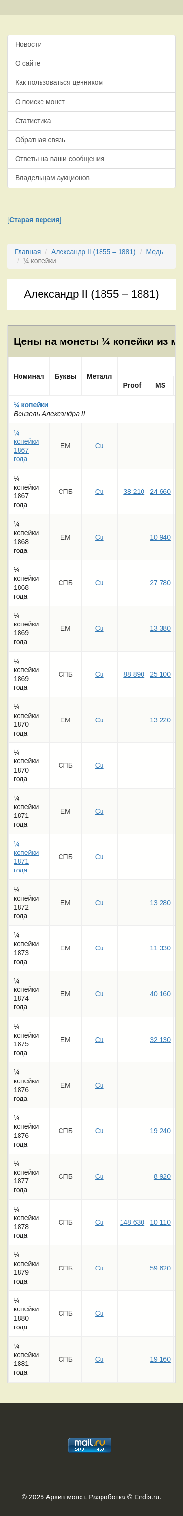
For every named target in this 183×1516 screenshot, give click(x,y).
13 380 (160, 628)
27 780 (160, 583)
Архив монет (65, 1497)
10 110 (160, 1222)
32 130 (160, 1039)
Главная (28, 252)
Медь (154, 252)
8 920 (162, 1176)
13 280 (160, 903)
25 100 (160, 674)
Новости (28, 44)
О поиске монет (40, 102)
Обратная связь (40, 140)
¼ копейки (31, 405)
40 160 (160, 994)
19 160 (160, 1359)
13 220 (160, 720)
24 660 (160, 491)
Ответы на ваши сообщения (59, 159)
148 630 (132, 1222)
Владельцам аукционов (52, 178)
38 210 (133, 491)
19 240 (160, 1131)
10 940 (160, 537)
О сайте (27, 63)
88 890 (133, 674)
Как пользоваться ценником (59, 82)
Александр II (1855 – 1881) (93, 252)
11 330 (160, 948)
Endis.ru (146, 1497)
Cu (99, 446)
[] (34, 220)
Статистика (33, 121)
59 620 (160, 1268)
